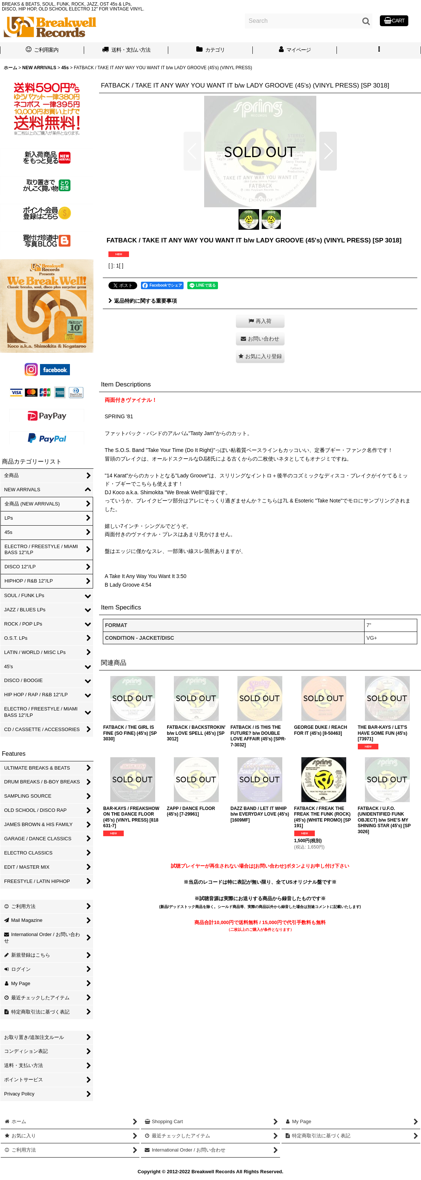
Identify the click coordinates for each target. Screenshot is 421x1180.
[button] (379, 50)
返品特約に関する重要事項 (142, 301)
